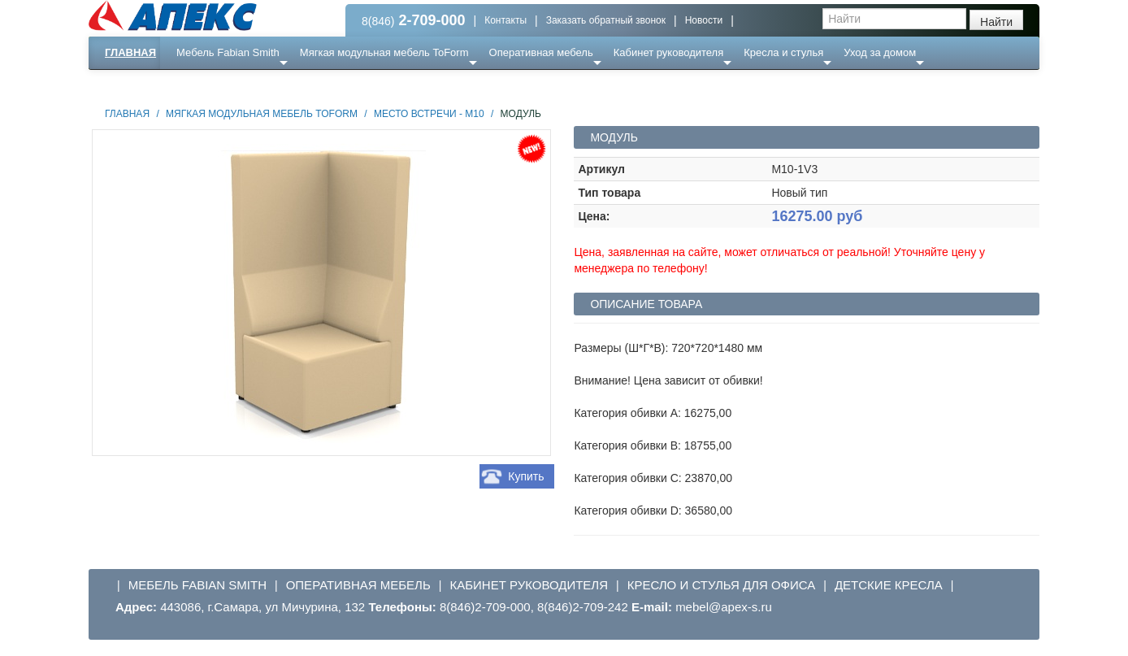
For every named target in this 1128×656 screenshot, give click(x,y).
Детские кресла (889, 585)
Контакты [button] (505, 20)
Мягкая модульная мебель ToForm (384, 52)
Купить (526, 476)
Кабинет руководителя (668, 52)
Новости (703, 20)
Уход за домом (880, 52)
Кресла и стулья (783, 52)
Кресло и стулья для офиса (721, 585)
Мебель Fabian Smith (228, 52)
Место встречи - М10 (429, 113)
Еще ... (202, 85)
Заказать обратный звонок (606, 20)
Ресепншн (264, 85)
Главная (130, 52)
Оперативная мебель (541, 52)
